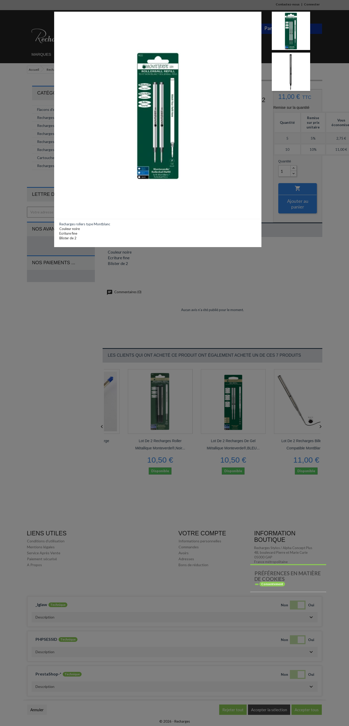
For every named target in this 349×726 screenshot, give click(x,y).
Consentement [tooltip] (272, 584)
